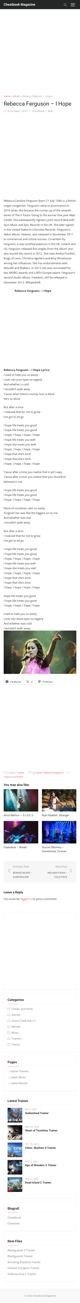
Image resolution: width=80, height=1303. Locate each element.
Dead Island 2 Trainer (38, 1182)
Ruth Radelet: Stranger (55, 815)
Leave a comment (13, 776)
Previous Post (24, 872)
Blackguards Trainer (20, 1256)
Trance (15, 1044)
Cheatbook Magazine (19, 4)
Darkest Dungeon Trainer (23, 1268)
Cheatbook (14, 1217)
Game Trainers (19, 1071)
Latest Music (18, 1077)
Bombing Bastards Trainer (24, 1262)
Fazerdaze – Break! (15, 847)
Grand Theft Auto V (23, 1021)
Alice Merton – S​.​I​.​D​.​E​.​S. (19, 815)
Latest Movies (19, 1083)
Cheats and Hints (22, 1009)
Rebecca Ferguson (53, 772)
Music (16, 96)
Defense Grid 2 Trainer (22, 1274)
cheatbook (38, 111)
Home (7, 96)
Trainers (16, 1038)
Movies (15, 1026)
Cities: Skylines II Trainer (40, 1148)
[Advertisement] (38, 47)
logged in (26, 899)
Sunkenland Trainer (37, 1113)
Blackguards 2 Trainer (21, 1250)
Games (15, 1014)
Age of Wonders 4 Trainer (40, 1165)
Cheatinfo (14, 1223)
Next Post (55, 872)
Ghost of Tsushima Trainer (41, 1130)
